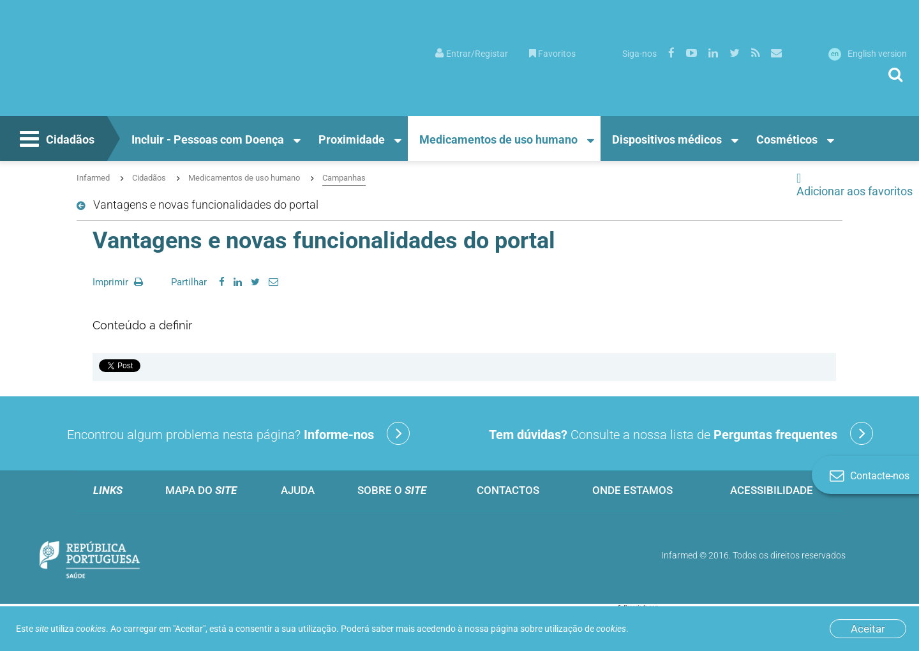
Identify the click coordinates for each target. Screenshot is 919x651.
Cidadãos (55, 140)
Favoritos (552, 54)
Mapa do (201, 490)
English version (867, 54)
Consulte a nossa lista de (681, 433)
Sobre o (391, 490)
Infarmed (93, 178)
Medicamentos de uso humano (498, 139)
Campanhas (344, 178)
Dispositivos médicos (667, 139)
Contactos (508, 490)
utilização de (585, 629)
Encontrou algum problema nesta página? (238, 433)
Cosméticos (787, 139)
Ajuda (298, 490)
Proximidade (351, 139)
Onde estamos (632, 490)
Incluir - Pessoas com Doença (207, 139)
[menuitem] (471, 52)
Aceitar (868, 628)
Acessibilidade (771, 490)
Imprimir (118, 282)
